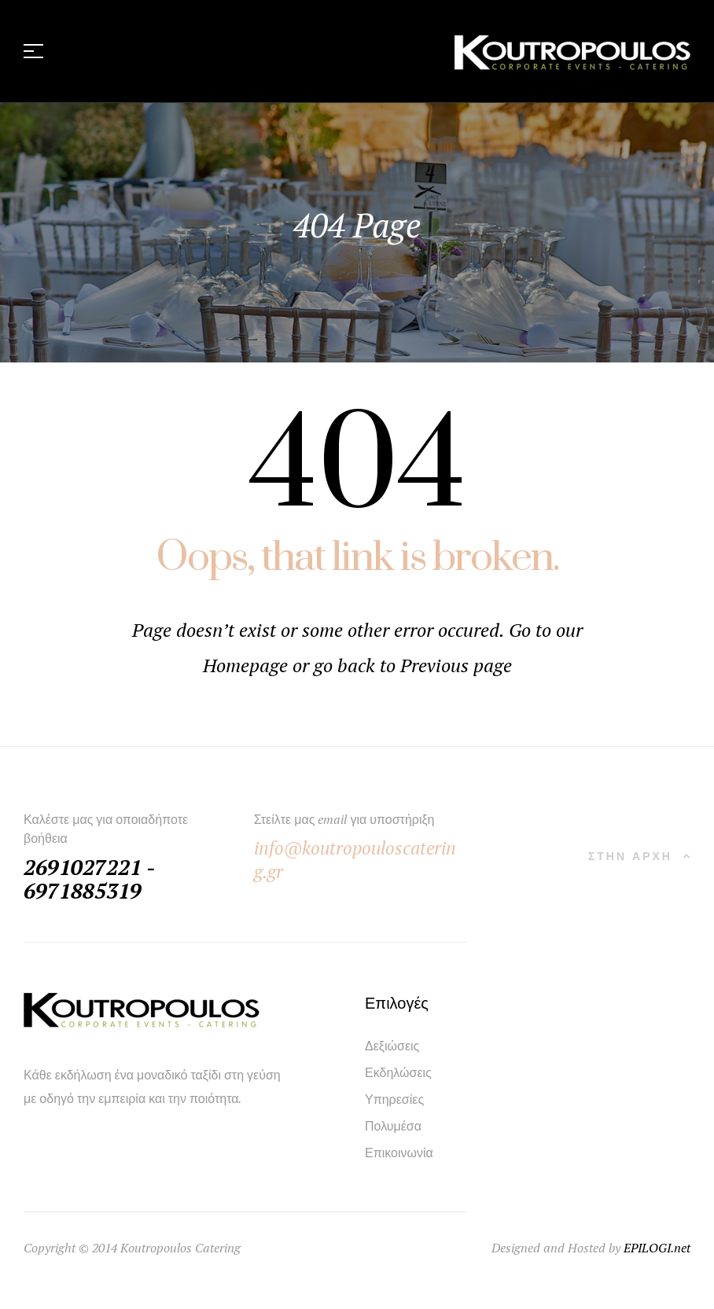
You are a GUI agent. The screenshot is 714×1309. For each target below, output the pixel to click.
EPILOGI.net (657, 1247)
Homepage (248, 665)
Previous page (456, 665)
